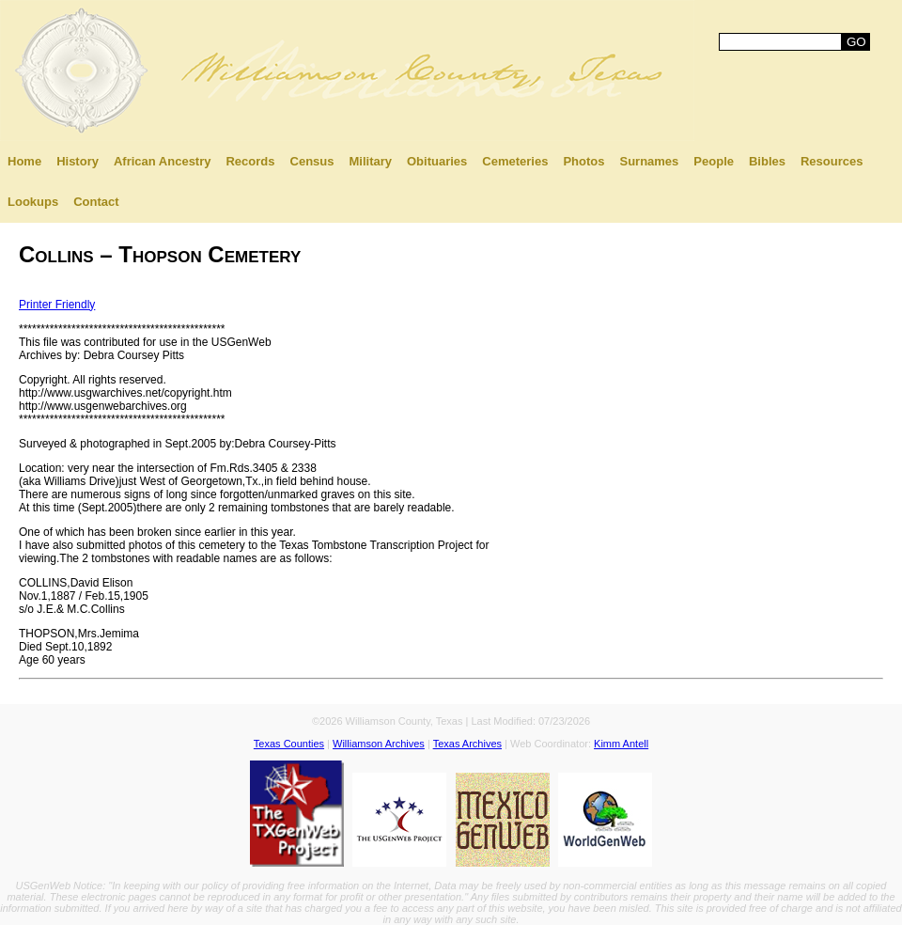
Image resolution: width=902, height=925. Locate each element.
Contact (95, 202)
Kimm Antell (621, 743)
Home (24, 161)
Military (370, 161)
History (77, 161)
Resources (832, 161)
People (713, 161)
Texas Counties (289, 743)
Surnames (648, 161)
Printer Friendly (57, 304)
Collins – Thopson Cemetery (160, 254)
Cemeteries (515, 161)
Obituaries (437, 161)
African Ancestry (162, 161)
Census (312, 161)
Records (250, 161)
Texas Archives (467, 743)
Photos (583, 161)
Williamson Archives (379, 743)
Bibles (767, 161)
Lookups (33, 202)
